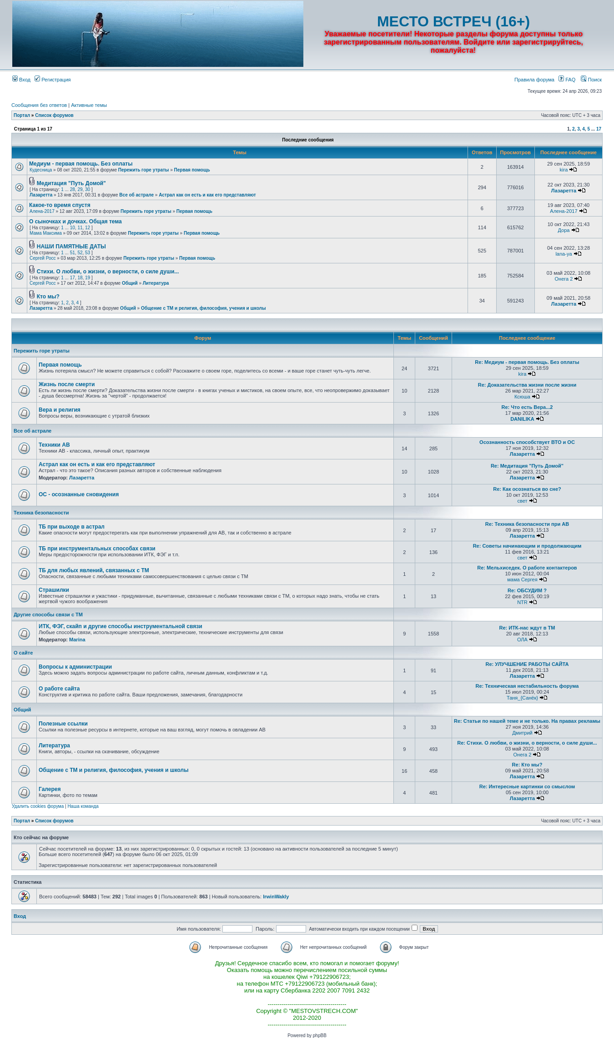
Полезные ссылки (63, 724)
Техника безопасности (41, 512)
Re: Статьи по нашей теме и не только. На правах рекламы (527, 721)
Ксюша (522, 396)
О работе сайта (59, 688)
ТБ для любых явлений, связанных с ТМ (94, 570)
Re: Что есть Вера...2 (527, 407)
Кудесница (41, 169)
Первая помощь (192, 169)
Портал (22, 115)
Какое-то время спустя (60, 205)
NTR (522, 602)
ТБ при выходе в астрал (72, 527)
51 (72, 252)
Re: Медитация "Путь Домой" (527, 466)
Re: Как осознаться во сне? (527, 489)
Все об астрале (136, 194)
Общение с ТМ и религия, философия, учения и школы (203, 308)
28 (72, 189)
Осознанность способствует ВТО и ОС (527, 442)
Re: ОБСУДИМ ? (527, 590)
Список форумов (54, 115)
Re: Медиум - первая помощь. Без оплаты (527, 362)
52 (79, 252)
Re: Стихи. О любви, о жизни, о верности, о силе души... (527, 743)
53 (87, 252)
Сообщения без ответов (39, 105)
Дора (564, 230)
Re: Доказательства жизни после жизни (527, 385)
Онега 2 (564, 279)
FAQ (567, 79)
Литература (156, 283)
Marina (77, 639)
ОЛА (522, 639)
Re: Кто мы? (527, 764)
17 (598, 128)
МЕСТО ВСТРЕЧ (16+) (453, 21)
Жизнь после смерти (67, 384)
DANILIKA (522, 419)
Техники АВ (54, 445)
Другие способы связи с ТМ (48, 614)
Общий (130, 283)
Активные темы (89, 105)
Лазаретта (41, 194)
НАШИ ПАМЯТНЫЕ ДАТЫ (71, 246)
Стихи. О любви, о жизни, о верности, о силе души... (108, 271)
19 (87, 277)
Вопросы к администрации (75, 667)
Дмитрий (522, 733)
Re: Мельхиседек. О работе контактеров (527, 567)
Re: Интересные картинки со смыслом (527, 786)
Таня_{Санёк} (522, 697)
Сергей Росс (43, 258)
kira (564, 169)
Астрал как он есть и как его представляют (207, 194)
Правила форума (534, 79)
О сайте (23, 652)
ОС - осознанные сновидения (79, 494)
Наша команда (83, 806)
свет (522, 501)
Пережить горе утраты (143, 169)
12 (87, 227)
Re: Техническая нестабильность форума (527, 686)
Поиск (591, 79)
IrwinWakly (276, 896)
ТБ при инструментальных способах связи (97, 548)
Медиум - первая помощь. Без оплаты (80, 164)
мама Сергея (522, 579)
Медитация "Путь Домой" (71, 183)
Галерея (49, 789)
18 (79, 277)
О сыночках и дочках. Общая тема (75, 221)
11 (79, 227)
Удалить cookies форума (38, 806)
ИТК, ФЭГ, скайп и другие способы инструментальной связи (120, 626)
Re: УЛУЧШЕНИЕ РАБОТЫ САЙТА (527, 664)
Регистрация (52, 79)
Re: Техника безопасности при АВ (527, 524)
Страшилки (54, 590)
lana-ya (563, 254)
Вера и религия (60, 410)
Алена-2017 (42, 211)
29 (79, 189)
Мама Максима (46, 233)
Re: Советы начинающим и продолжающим (527, 546)
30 (87, 189)
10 (72, 227)
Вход (21, 79)
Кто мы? (48, 296)
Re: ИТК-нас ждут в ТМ (527, 627)
